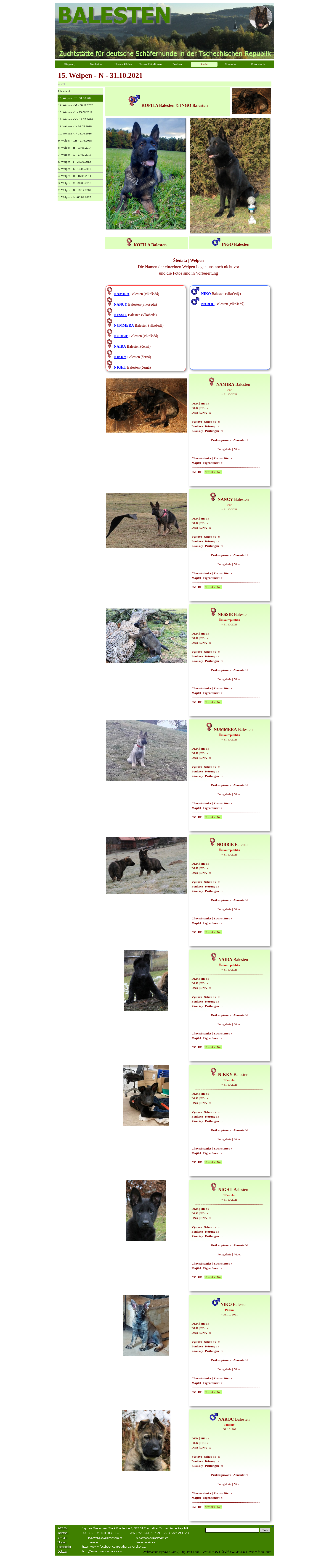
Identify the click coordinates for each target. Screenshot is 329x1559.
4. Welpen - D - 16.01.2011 (74, 176)
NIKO (206, 294)
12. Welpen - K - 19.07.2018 (75, 119)
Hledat (265, 1530)
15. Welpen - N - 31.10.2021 (75, 98)
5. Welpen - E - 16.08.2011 (74, 169)
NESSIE (120, 315)
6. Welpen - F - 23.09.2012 (74, 161)
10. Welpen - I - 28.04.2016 (75, 133)
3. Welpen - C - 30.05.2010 (74, 183)
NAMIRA (122, 294)
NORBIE (121, 336)
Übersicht (64, 91)
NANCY (120, 304)
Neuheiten (96, 64)
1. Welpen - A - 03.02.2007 (74, 197)
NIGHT (120, 367)
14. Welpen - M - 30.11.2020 (75, 105)
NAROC (208, 304)
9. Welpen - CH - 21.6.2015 (75, 140)
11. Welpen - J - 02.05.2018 (75, 126)
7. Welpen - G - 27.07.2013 (74, 154)
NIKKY (120, 357)
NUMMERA (124, 325)
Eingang (69, 64)
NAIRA (120, 346)
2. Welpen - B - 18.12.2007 (74, 190)
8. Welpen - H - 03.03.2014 (74, 147)
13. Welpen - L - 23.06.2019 (75, 112)
